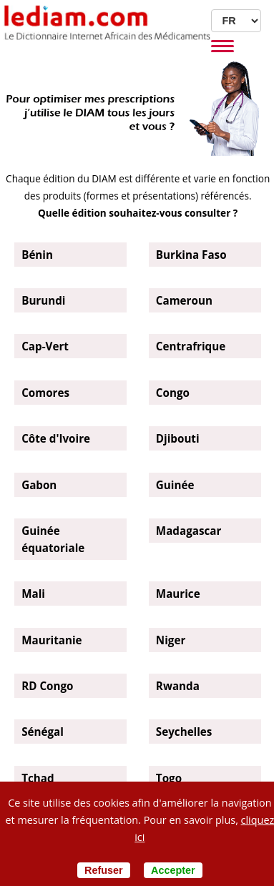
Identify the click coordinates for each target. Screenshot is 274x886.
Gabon (39, 485)
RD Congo (47, 686)
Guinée (175, 485)
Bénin (37, 254)
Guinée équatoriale (52, 539)
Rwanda (178, 686)
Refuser (103, 870)
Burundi (43, 300)
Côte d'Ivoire (55, 438)
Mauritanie (51, 640)
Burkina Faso (191, 254)
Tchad (37, 778)
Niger (170, 640)
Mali (33, 593)
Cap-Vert (45, 346)
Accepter (173, 870)
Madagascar (188, 530)
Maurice (178, 593)
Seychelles (184, 731)
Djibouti (178, 438)
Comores (45, 392)
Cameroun (184, 300)
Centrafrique (190, 346)
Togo (169, 778)
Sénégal (42, 731)
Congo (173, 392)
